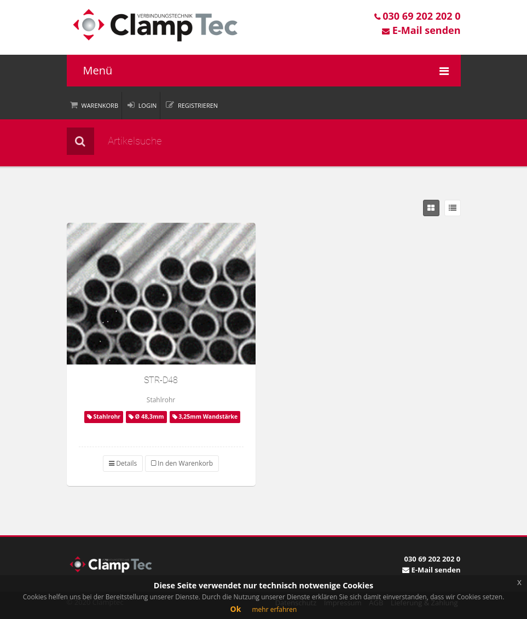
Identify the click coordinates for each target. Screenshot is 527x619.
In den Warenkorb (182, 463)
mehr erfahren (274, 609)
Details (123, 463)
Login (147, 105)
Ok (235, 609)
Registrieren (198, 105)
